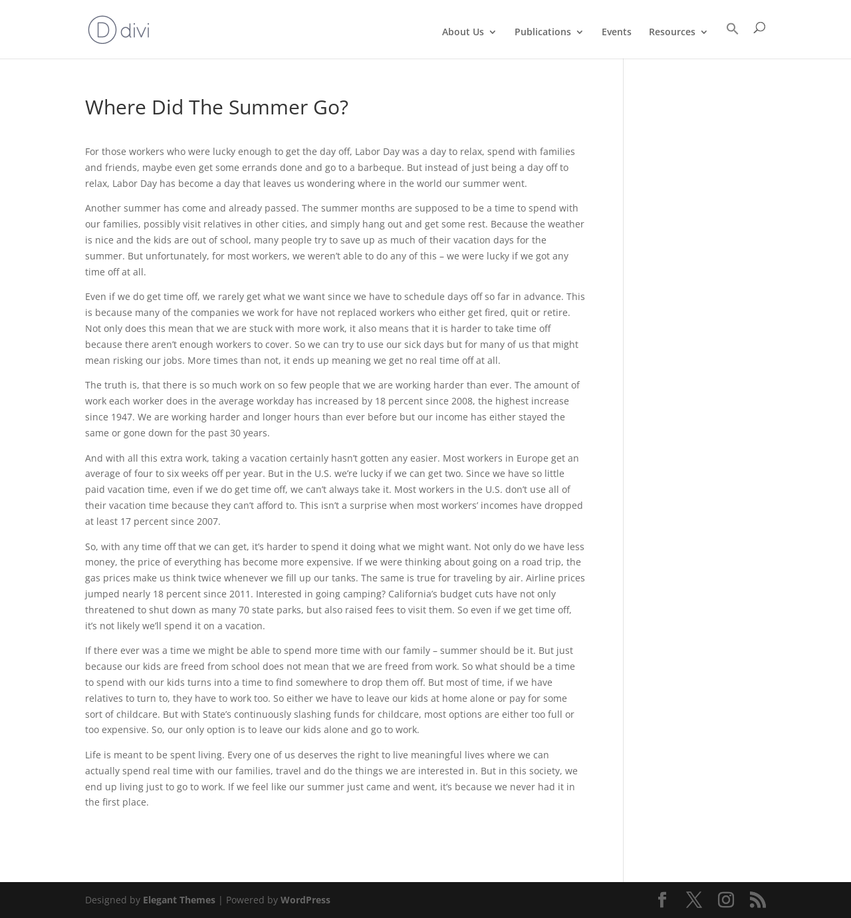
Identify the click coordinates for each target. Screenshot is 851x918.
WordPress (305, 899)
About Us (463, 32)
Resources (672, 32)
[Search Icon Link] (732, 40)
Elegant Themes (179, 899)
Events (617, 32)
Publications (543, 32)
